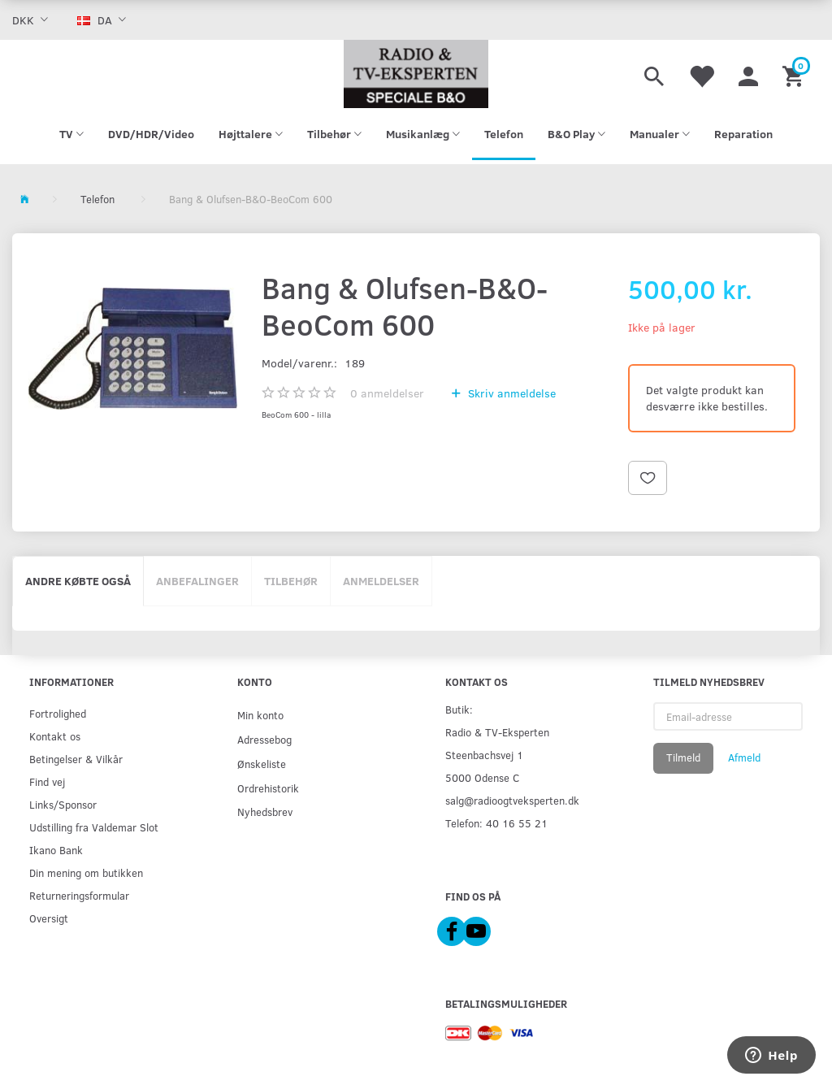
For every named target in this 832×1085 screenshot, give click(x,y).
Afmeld (744, 757)
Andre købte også (78, 580)
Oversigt (48, 918)
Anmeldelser (381, 580)
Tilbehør (291, 580)
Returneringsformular (79, 895)
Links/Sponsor (63, 804)
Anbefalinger (197, 580)
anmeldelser (387, 393)
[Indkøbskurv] (795, 74)
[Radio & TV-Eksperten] (415, 74)
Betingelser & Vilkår (76, 759)
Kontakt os (54, 736)
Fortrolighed (57, 713)
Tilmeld (683, 757)
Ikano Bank (56, 850)
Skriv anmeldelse (510, 393)
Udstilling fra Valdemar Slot (93, 827)
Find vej (47, 781)
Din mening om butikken (86, 872)
